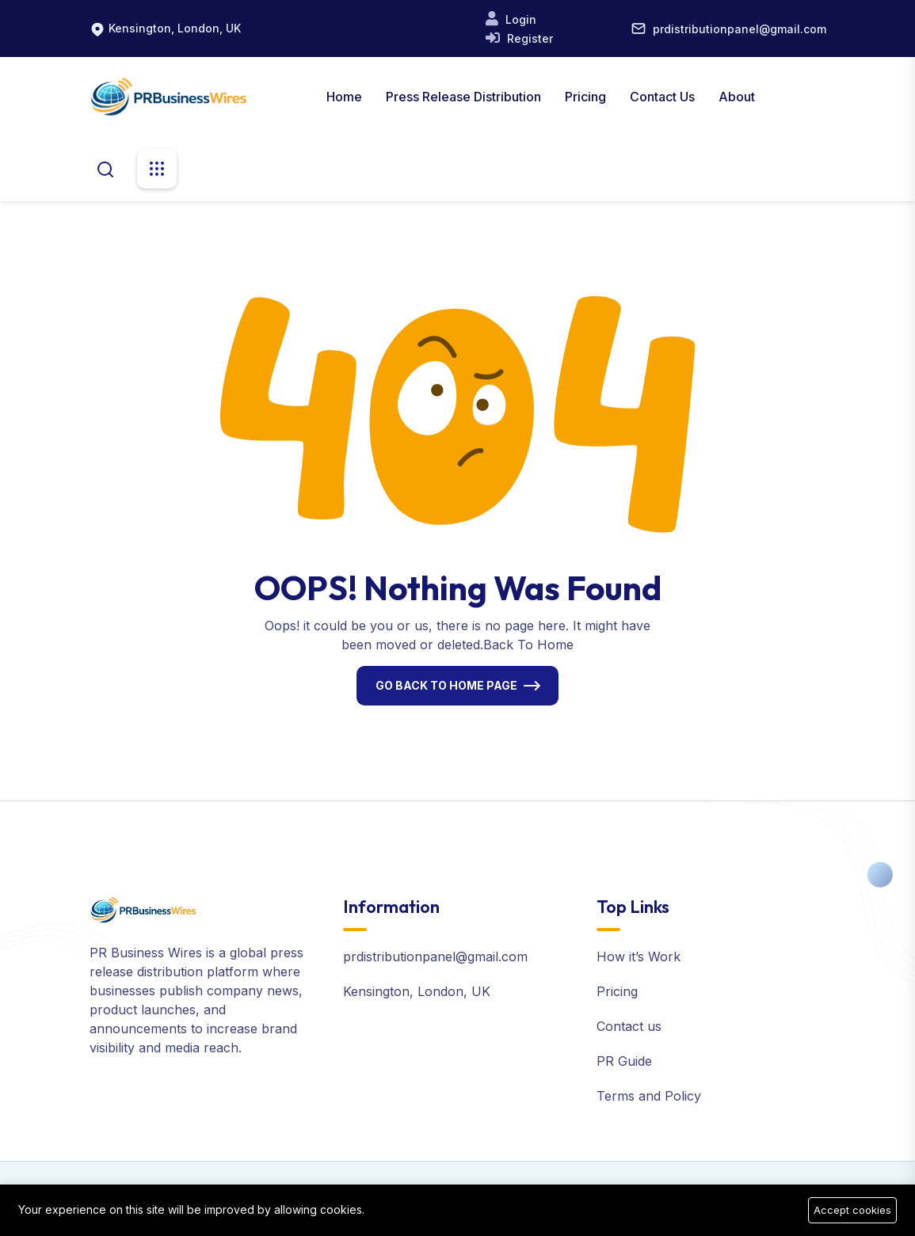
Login (519, 19)
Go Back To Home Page (446, 685)
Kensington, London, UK (175, 28)
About (737, 97)
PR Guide (624, 1061)
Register (528, 38)
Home (344, 97)
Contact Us (662, 97)
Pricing (585, 97)
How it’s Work (639, 956)
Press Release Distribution (463, 97)
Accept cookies (852, 1210)
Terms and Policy (649, 1096)
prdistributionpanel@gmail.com (739, 29)
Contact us (629, 1026)
